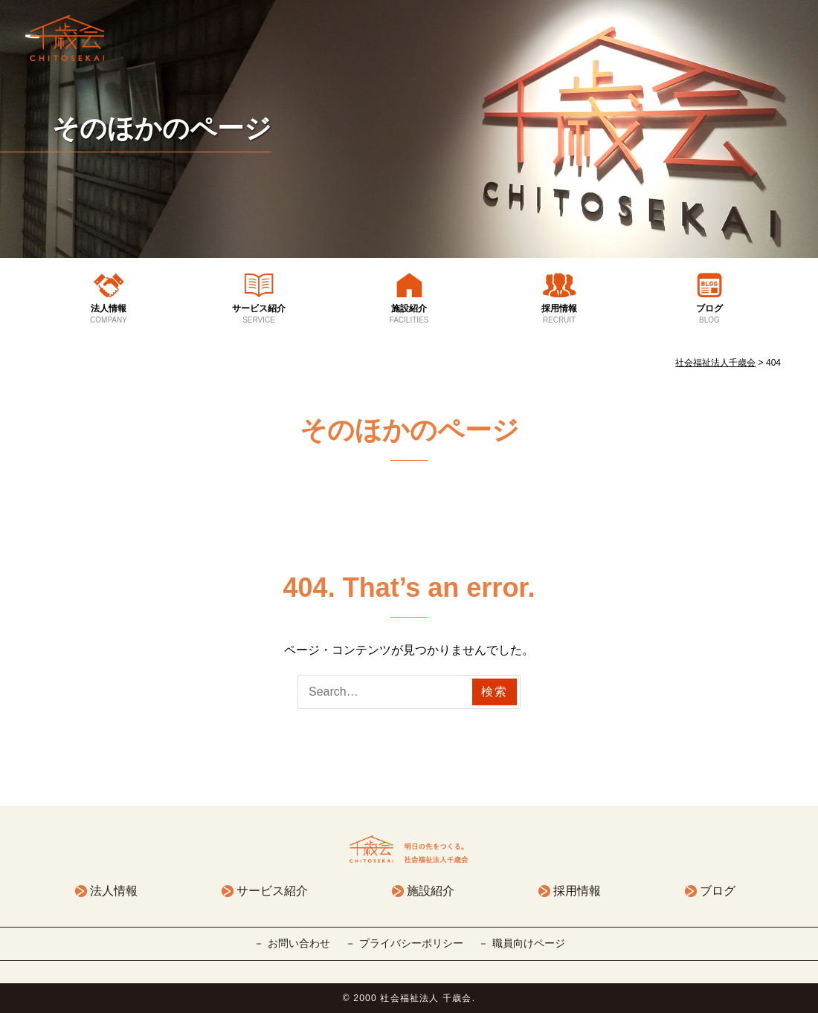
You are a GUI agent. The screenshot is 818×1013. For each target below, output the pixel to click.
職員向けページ (528, 943)
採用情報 (559, 314)
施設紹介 (409, 314)
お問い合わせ (299, 943)
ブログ (709, 314)
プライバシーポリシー (411, 943)
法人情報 (109, 314)
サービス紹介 (259, 314)
